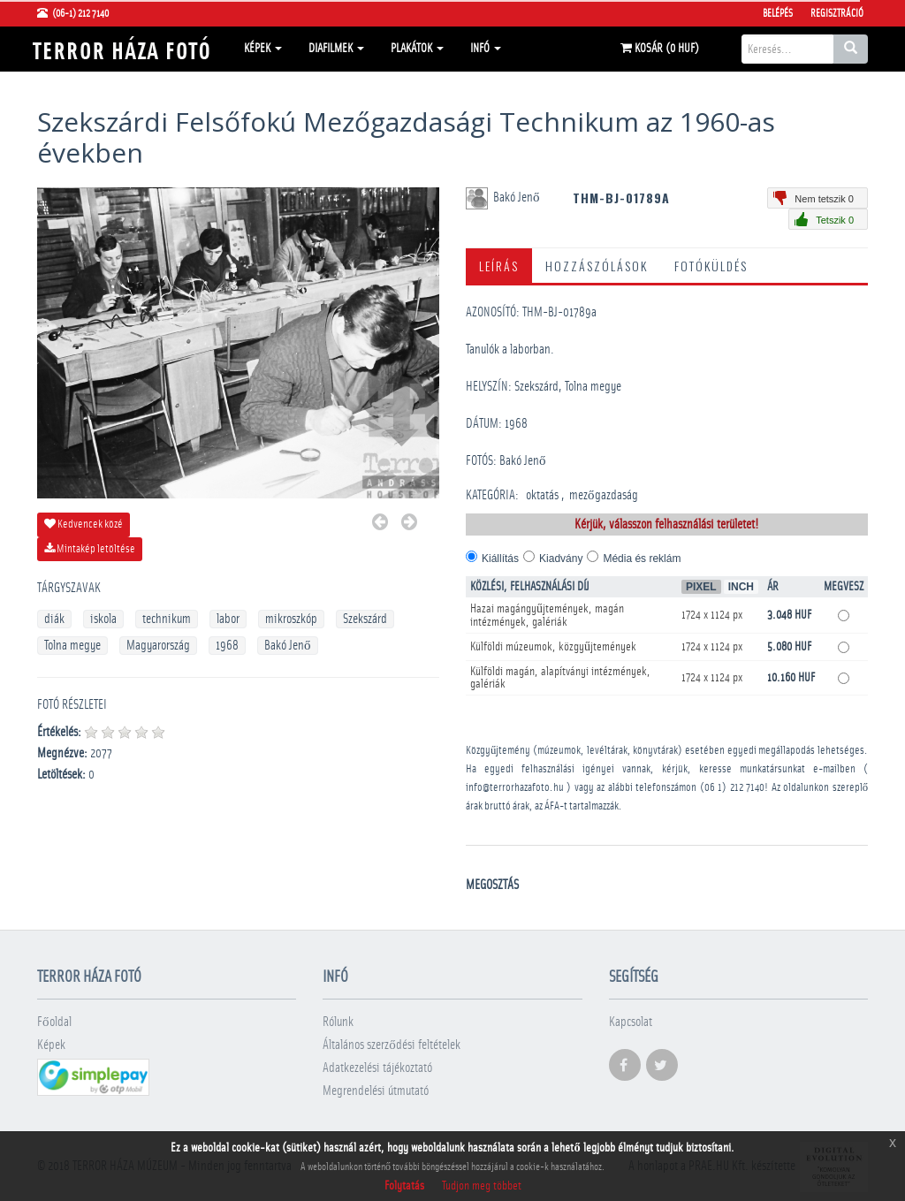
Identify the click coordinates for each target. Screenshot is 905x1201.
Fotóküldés (711, 265)
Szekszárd (365, 619)
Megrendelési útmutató (376, 1091)
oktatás (542, 495)
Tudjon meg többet (481, 1186)
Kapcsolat (630, 1022)
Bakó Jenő (287, 645)
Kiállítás (500, 558)
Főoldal (54, 1022)
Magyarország (158, 645)
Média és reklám (642, 558)
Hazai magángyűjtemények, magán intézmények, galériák (547, 615)
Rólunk (338, 1022)
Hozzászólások (596, 265)
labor (228, 619)
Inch (741, 587)
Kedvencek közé (83, 524)
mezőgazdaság (603, 495)
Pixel (701, 587)
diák (54, 619)
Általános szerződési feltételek (391, 1045)
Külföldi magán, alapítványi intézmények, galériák (560, 677)
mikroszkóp (291, 619)
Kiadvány (560, 558)
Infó (485, 48)
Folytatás (404, 1186)
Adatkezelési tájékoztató (377, 1068)
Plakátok (417, 48)
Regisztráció (836, 13)
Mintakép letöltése (89, 549)
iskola (103, 619)
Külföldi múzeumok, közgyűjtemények (553, 647)
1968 (227, 645)
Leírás (499, 265)
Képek (263, 48)
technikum (166, 619)
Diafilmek (336, 48)
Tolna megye (72, 645)
